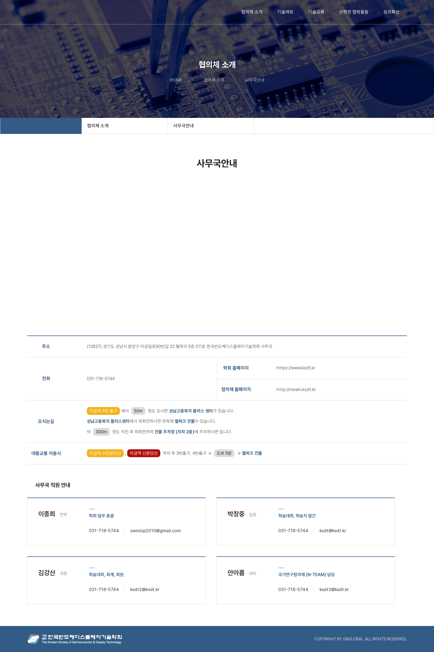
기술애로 (285, 12)
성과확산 (391, 12)
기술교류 (316, 12)
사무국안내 (183, 125)
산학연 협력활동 (354, 12)
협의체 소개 (252, 12)
